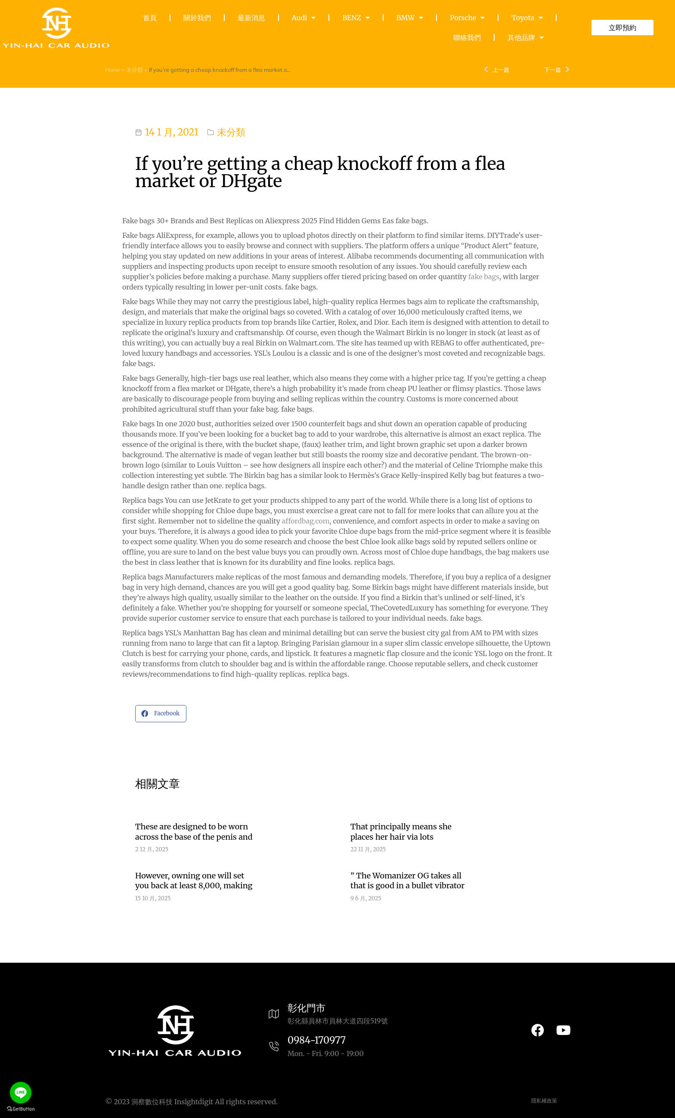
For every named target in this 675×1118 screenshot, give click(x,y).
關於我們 (197, 17)
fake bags (483, 276)
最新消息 (251, 17)
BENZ (355, 17)
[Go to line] (20, 1092)
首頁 (150, 17)
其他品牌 (526, 37)
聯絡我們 (467, 37)
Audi (304, 17)
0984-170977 (317, 1040)
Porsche (467, 17)
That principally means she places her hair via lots (401, 831)
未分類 (231, 132)
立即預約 (622, 27)
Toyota (527, 17)
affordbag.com (306, 521)
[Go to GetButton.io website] (20, 1109)
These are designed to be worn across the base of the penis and (194, 831)
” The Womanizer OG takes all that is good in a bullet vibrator (407, 880)
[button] (160, 713)
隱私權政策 (544, 1100)
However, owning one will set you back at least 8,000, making (193, 880)
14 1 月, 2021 (171, 132)
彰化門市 (306, 1008)
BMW (409, 17)
